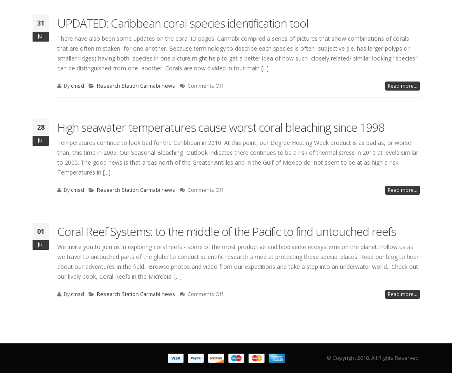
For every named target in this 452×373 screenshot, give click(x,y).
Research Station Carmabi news (136, 85)
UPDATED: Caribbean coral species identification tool (183, 23)
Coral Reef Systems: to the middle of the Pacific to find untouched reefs (226, 231)
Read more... (402, 85)
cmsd (77, 85)
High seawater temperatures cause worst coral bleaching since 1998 (220, 127)
